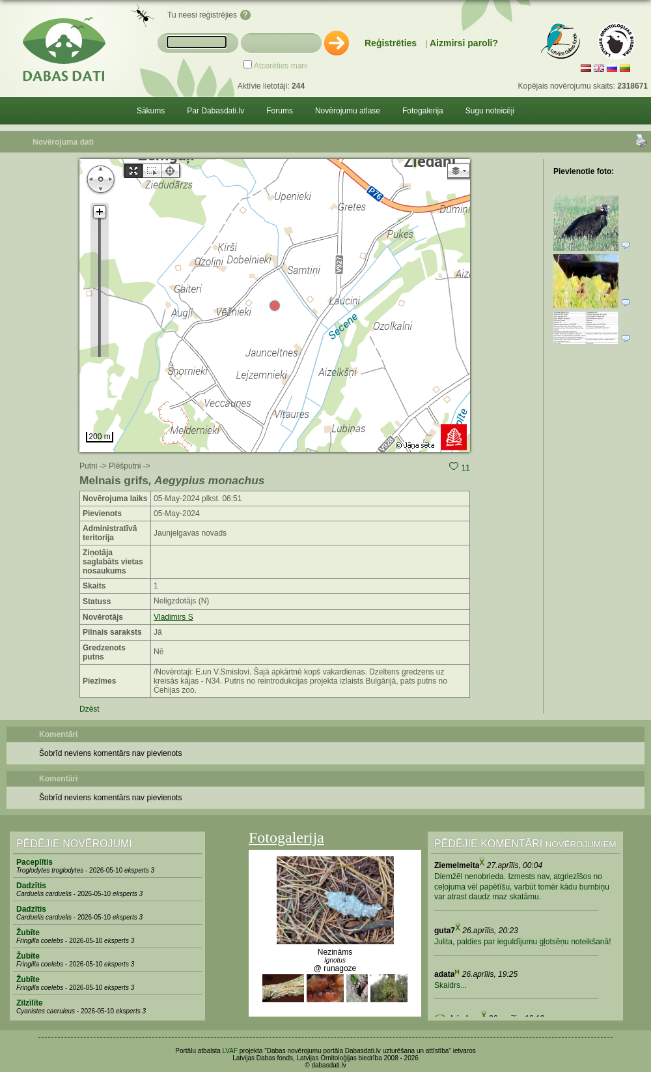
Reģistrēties (391, 43)
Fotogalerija (422, 110)
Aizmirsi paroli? (464, 43)
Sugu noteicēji (489, 110)
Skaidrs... (450, 985)
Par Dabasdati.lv (215, 110)
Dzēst (89, 709)
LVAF (230, 1050)
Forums (279, 110)
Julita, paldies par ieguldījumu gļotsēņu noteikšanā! (522, 941)
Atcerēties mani (281, 65)
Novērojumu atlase (347, 110)
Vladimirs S (173, 617)
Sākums (151, 110)
